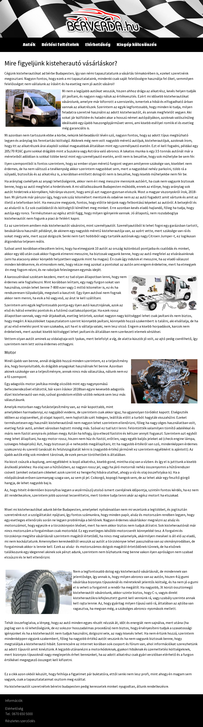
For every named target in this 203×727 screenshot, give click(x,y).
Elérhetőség (97, 44)
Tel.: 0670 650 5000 (19, 714)
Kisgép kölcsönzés (137, 44)
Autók (29, 44)
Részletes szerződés (20, 721)
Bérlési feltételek (60, 44)
